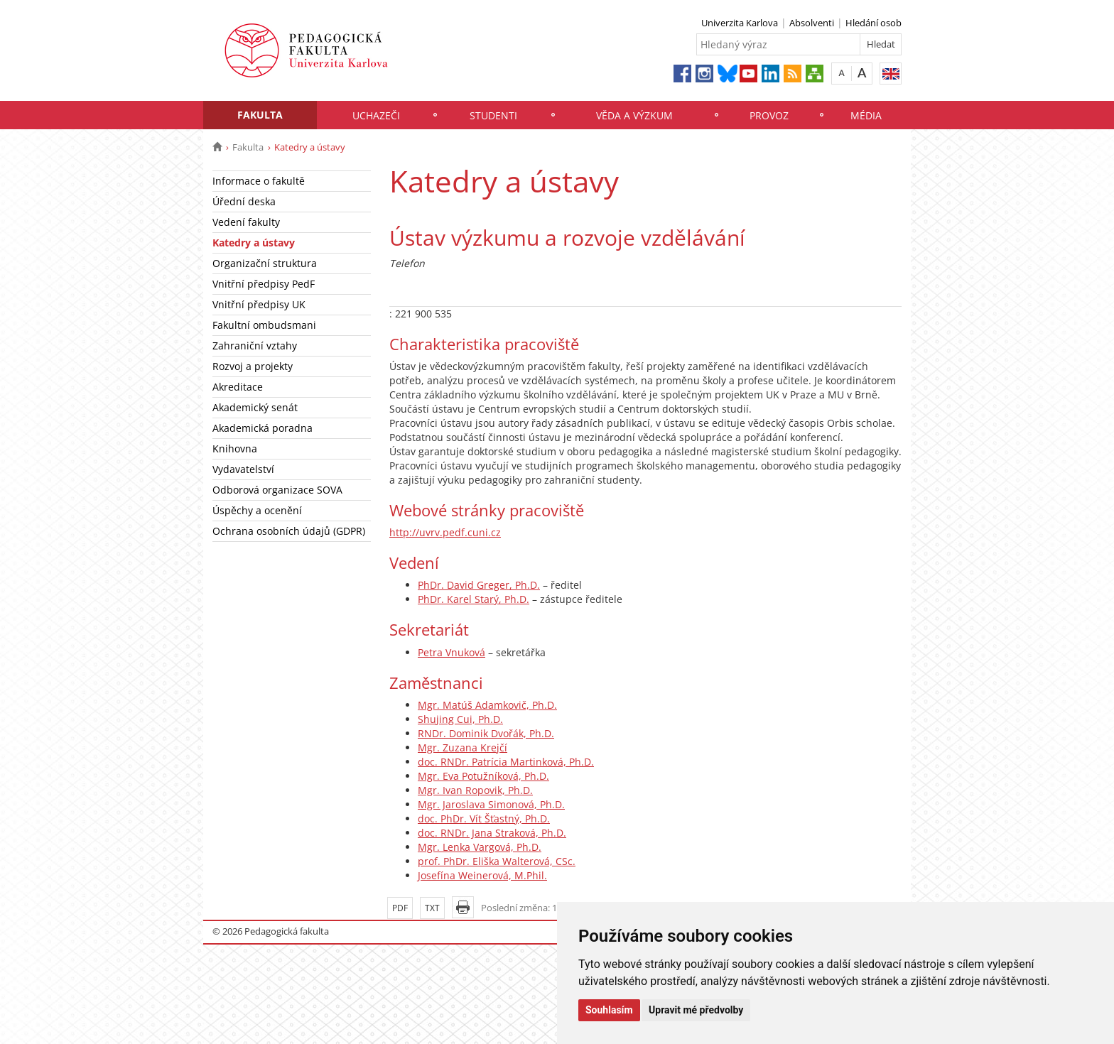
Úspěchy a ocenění (257, 510)
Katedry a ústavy (253, 242)
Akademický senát (255, 407)
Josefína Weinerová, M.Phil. (482, 875)
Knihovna (234, 448)
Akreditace (237, 386)
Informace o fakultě (258, 180)
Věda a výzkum (634, 115)
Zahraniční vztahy (254, 345)
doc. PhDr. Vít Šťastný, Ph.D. (484, 818)
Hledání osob (873, 22)
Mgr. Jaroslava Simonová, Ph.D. (491, 804)
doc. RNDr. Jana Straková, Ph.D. (492, 832)
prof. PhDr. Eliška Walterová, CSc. (496, 861)
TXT (432, 908)
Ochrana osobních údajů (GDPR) (288, 531)
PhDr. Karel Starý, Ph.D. (473, 599)
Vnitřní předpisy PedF (263, 283)
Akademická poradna (262, 428)
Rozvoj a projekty (252, 366)
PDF (400, 908)
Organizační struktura (264, 263)
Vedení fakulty (246, 222)
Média (866, 115)
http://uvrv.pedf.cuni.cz (445, 532)
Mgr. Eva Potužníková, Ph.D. (483, 776)
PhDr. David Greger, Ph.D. (479, 585)
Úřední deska (244, 201)
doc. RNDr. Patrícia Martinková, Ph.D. (506, 761)
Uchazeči (376, 115)
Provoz (769, 115)
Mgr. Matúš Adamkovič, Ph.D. (487, 705)
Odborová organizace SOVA (277, 489)
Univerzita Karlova (739, 22)
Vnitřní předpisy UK (258, 304)
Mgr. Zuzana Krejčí (462, 747)
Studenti (493, 115)
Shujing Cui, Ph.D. (460, 719)
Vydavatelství (243, 469)
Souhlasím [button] (609, 1010)
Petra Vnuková (451, 652)
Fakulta (260, 114)
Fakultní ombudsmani (264, 325)
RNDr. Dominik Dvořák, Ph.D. (486, 733)
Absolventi (811, 22)
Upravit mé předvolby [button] (696, 1010)
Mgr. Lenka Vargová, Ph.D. (479, 847)
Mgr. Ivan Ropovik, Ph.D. (475, 790)
